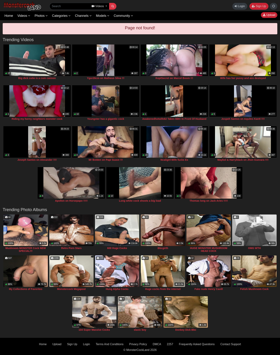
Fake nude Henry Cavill (208, 289)
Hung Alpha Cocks (117, 289)
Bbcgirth (163, 248)
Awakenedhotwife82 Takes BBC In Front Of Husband (174, 118)
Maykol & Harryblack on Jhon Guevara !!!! (243, 159)
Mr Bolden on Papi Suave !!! (106, 159)
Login (240, 6)
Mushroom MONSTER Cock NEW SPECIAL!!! (25, 249)
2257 (170, 344)
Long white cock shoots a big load (140, 200)
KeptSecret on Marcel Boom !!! (174, 78)
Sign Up (259, 6)
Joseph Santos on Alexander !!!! (37, 159)
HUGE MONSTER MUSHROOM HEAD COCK (208, 249)
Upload (269, 14)
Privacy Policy (138, 344)
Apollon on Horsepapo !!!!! (71, 200)
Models (102, 16)
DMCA (157, 344)
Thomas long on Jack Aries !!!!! (208, 200)
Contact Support (230, 344)
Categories (61, 16)
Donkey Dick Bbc (185, 329)
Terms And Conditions (110, 344)
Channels (83, 16)
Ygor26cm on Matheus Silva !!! (105, 78)
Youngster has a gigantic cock (105, 118)
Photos (41, 16)
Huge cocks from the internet (163, 289)
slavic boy (140, 329)
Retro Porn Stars (71, 248)
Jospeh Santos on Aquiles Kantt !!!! (243, 118)
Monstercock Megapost (71, 289)
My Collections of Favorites (25, 289)
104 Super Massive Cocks (94, 329)
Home (8, 16)
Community (123, 16)
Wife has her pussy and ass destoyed (243, 78)
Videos (23, 16)
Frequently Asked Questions (197, 344)
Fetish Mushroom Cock (254, 289)
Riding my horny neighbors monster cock (37, 118)
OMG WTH (254, 248)
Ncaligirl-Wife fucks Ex (174, 159)
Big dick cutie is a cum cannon (37, 78)
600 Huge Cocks (117, 248)
